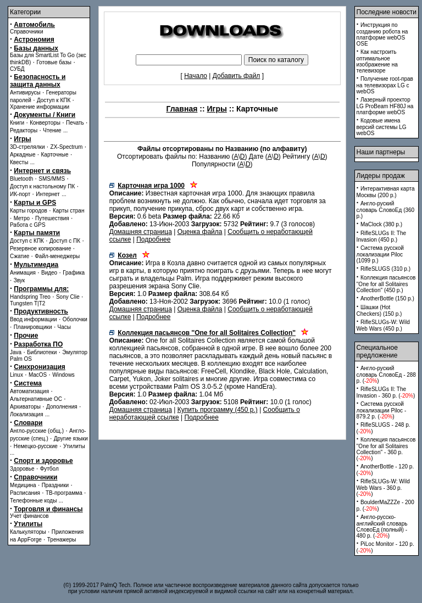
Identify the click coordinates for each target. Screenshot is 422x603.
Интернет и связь (42, 171)
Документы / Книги (44, 115)
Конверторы (45, 123)
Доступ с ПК (64, 241)
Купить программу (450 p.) (217, 410)
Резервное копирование (40, 248)
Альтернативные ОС (36, 399)
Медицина (23, 485)
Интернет (48, 194)
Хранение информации (39, 107)
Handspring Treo (30, 297)
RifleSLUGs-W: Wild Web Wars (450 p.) (383, 325)
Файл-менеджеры (57, 256)
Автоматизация (29, 391)
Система (28, 383)
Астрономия (34, 39)
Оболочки (75, 319)
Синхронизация (39, 367)
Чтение (52, 130)
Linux (16, 375)
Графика (74, 273)
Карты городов (28, 211)
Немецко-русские (36, 446)
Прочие (26, 335)
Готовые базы (53, 62)
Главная (181, 108)
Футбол (49, 469)
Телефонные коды (33, 501)
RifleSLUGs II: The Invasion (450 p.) (382, 236)
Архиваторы (25, 407)
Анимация (23, 273)
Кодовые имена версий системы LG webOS (382, 127)
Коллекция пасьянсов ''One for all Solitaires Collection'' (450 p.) (386, 284)
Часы (64, 327)
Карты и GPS (35, 202)
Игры (22, 139)
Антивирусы (25, 93)
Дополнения (61, 407)
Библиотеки (42, 352)
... (65, 130)
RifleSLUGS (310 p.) (385, 269)
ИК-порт (20, 194)
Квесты (19, 162)
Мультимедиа (36, 265)
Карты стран (69, 211)
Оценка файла (200, 232)
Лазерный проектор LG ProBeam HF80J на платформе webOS (385, 106)
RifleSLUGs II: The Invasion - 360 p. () (386, 392)
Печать (75, 123)
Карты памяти (37, 233)
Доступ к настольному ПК (42, 186)
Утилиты (74, 446)
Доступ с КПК (27, 241)
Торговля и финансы (48, 509)
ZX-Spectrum (67, 147)
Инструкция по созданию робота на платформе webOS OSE (382, 34)
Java (15, 352)
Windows (63, 375)
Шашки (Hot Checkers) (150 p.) (379, 310)
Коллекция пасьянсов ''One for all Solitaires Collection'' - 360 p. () (386, 449)
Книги (17, 123)
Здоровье (22, 469)
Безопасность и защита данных (37, 80)
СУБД (17, 69)
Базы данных (36, 48)
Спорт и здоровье (43, 461)
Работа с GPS (28, 225)
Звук (19, 280)
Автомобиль (34, 25)
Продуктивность (41, 311)
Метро (22, 218)
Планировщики (33, 327)
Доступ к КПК (53, 100)
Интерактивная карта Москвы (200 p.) (386, 192)
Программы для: (41, 289)
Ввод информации (33, 319)
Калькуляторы (28, 532)
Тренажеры (61, 540)
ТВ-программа (64, 493)
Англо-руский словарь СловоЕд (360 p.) (386, 209)
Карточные (55, 155)
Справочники (26, 32)
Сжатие (19, 256)
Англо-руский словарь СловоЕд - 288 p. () (386, 374)
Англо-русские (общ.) (37, 431)
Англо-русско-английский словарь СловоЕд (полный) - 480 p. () (382, 526)
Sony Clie (68, 297)
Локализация (26, 414)
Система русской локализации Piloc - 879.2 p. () (382, 410)
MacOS (38, 375)
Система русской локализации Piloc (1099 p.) (380, 254)
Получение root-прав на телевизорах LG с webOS (385, 85)
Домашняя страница (140, 232)
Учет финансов (29, 516)
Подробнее (153, 239)
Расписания (25, 493)
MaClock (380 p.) (381, 224)
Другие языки (71, 439)
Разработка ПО (38, 344)
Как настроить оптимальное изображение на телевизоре (377, 61)
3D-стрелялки (27, 147)
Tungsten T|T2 (27, 303)
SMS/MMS (51, 179)
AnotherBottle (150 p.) (387, 298)
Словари (28, 423)
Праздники (55, 485)
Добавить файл (236, 76)
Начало (195, 76)
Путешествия (52, 218)
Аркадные (23, 155)
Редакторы (23, 130)
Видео (49, 273)
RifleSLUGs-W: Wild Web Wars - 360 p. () (383, 487)
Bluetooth (21, 179)
